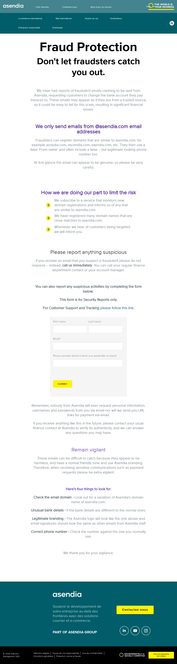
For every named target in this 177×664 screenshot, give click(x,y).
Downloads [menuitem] (57, 27)
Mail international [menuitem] (63, 18)
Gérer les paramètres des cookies (161, 655)
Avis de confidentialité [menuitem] (92, 653)
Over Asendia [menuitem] (42, 7)
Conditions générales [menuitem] (43, 656)
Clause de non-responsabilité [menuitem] (65, 653)
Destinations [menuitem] (116, 18)
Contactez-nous (135, 610)
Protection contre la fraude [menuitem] (68, 656)
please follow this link (116, 308)
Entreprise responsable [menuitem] (29, 27)
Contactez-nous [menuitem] (69, 7)
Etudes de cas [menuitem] (91, 18)
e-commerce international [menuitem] (30, 18)
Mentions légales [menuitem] (41, 653)
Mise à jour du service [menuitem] (101, 7)
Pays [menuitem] (148, 6)
